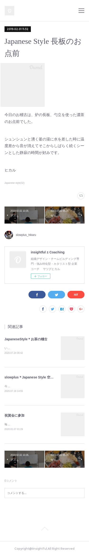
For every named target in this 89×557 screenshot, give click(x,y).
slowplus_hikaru (26, 235)
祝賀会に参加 (14, 416)
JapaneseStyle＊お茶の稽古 (26, 339)
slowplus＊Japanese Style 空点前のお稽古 (37, 377)
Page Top (44, 530)
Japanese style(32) (15, 183)
